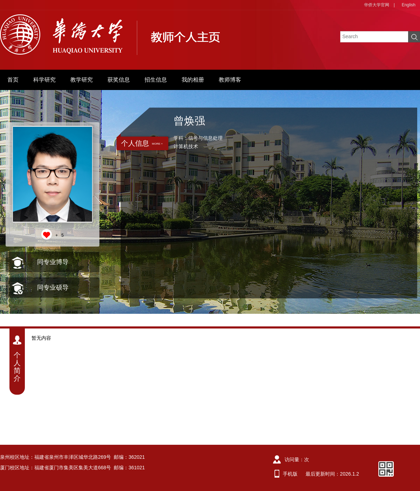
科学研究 (44, 80)
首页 (13, 80)
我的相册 (193, 80)
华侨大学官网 (376, 4)
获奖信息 (118, 80)
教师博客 (230, 80)
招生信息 (156, 80)
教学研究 (81, 80)
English (408, 4)
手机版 (290, 474)
